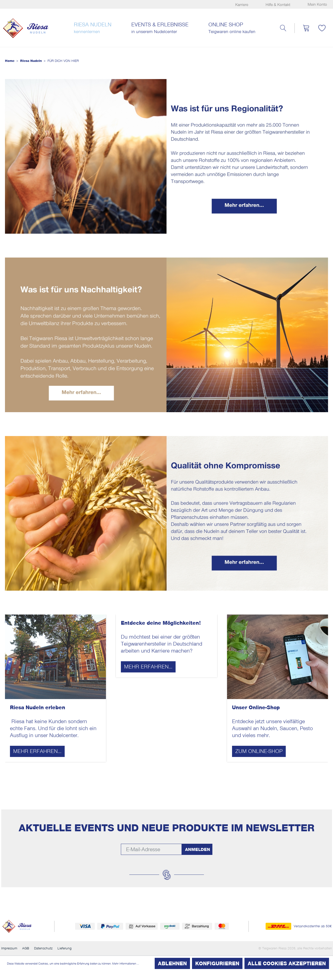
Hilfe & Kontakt (278, 5)
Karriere (241, 5)
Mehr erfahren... (37, 751)
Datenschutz (43, 948)
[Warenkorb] (306, 28)
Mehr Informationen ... (125, 963)
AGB (25, 948)
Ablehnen (172, 963)
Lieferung (64, 948)
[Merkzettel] (322, 28)
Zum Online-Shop (259, 751)
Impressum (9, 948)
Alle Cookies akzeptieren (287, 963)
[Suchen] (283, 28)
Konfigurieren (217, 963)
